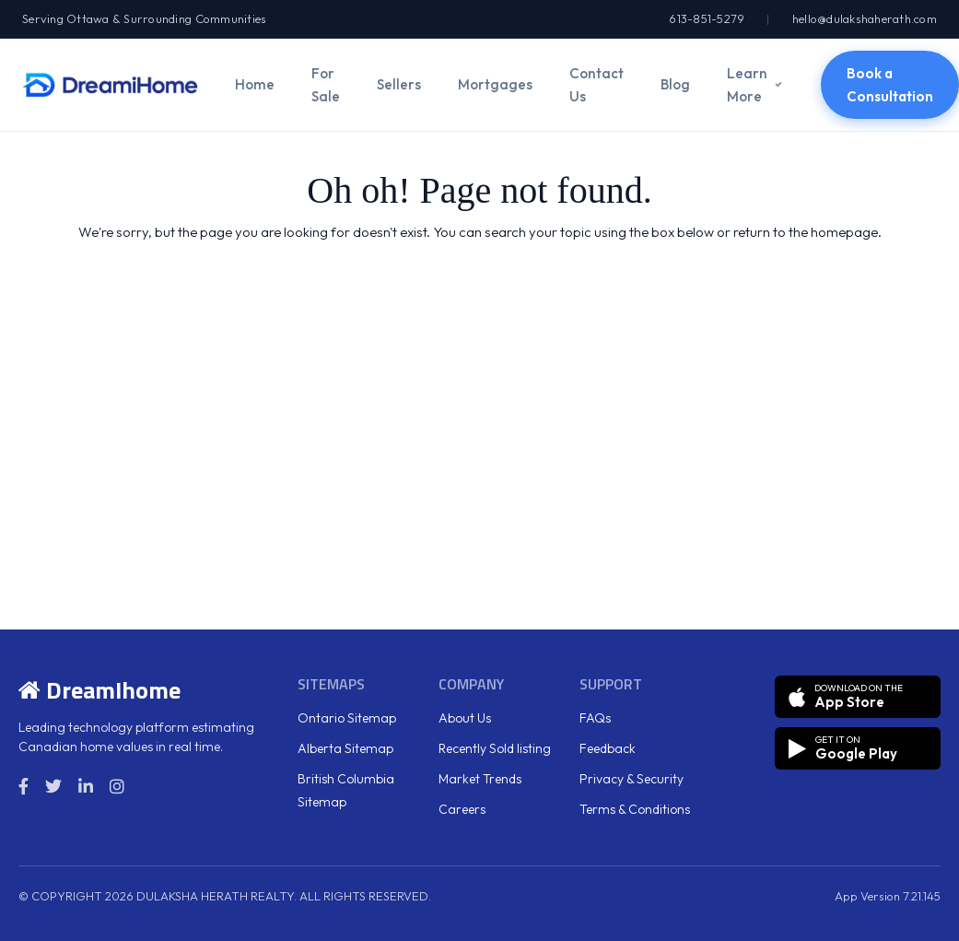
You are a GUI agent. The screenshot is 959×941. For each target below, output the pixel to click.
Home (255, 84)
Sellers (399, 84)
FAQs (595, 718)
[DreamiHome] (110, 85)
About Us (465, 718)
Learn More (747, 85)
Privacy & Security (631, 778)
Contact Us (596, 85)
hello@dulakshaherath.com (864, 18)
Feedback (607, 748)
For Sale (325, 85)
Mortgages (495, 84)
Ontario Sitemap (347, 718)
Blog (675, 84)
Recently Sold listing (495, 748)
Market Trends (480, 778)
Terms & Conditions (634, 809)
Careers (462, 809)
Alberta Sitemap (345, 748)
